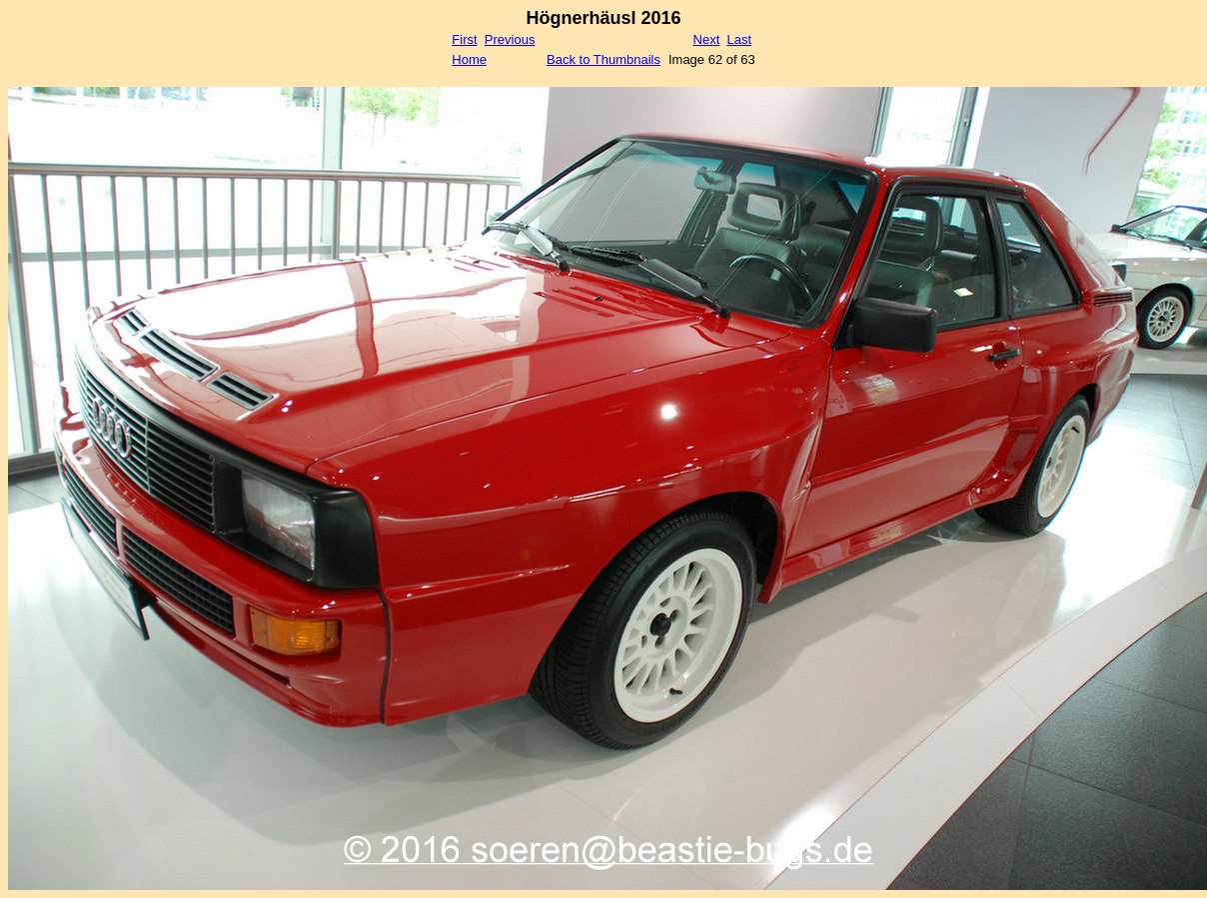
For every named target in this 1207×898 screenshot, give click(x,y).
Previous (510, 39)
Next (706, 39)
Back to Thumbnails (603, 59)
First (464, 39)
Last (738, 39)
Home (469, 59)
